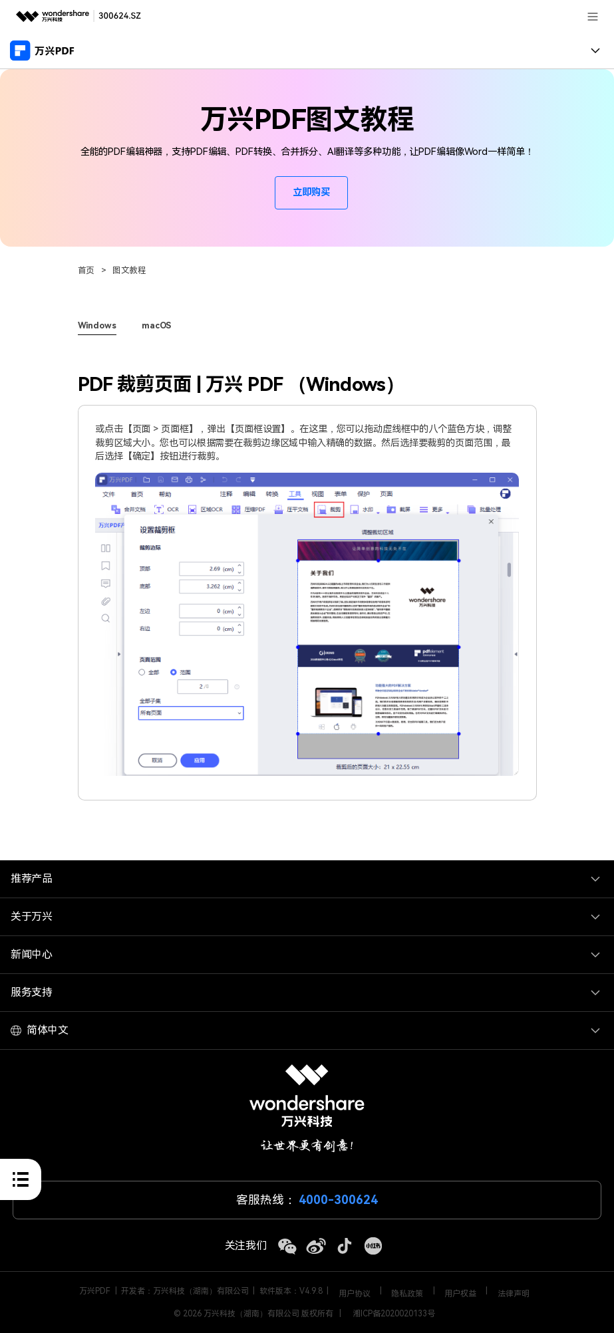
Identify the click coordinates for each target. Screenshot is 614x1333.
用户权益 (460, 1293)
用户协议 (355, 1293)
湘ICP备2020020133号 (394, 1313)
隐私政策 (407, 1293)
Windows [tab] (97, 325)
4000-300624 (338, 1200)
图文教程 (129, 270)
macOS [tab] (156, 325)
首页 (86, 270)
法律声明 (514, 1293)
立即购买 (311, 192)
